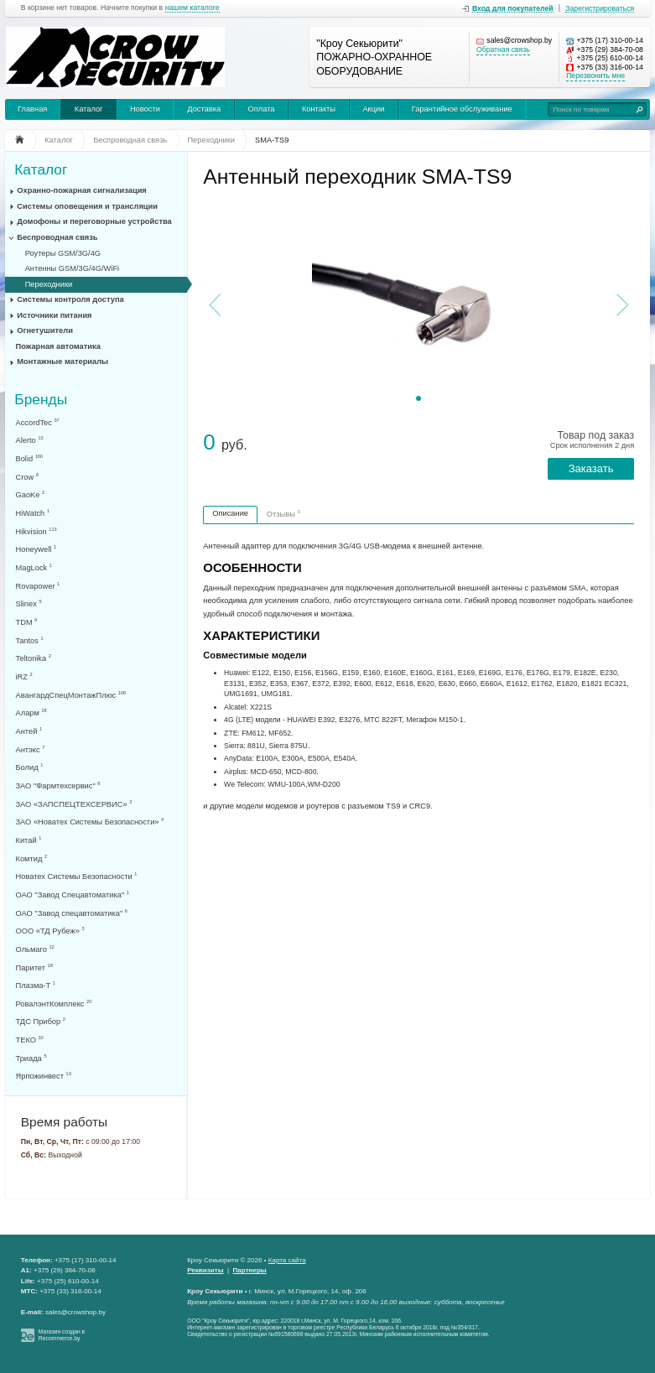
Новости (145, 109)
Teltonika (33, 658)
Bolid (30, 458)
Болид (30, 767)
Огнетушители (45, 330)
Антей (29, 731)
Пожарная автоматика (58, 346)
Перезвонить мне (595, 76)
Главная (32, 109)
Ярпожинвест (43, 1075)
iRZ (24, 676)
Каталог (89, 109)
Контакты (318, 109)
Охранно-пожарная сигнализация (81, 190)
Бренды (40, 399)
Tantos (30, 640)
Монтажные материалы (62, 361)
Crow (27, 476)
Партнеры (250, 1270)
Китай (29, 840)
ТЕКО (30, 1039)
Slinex (29, 603)
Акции (373, 109)
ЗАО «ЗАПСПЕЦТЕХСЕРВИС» (74, 804)
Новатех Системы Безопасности (77, 876)
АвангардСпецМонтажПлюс (71, 695)
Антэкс (30, 749)
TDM (27, 622)
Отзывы (283, 513)
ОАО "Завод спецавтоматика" (71, 913)
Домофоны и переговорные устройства (94, 221)
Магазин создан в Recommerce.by (62, 1335)
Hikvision (36, 531)
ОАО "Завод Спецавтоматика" (72, 894)
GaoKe (30, 494)
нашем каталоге (192, 8)
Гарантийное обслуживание (462, 109)
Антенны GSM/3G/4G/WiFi (72, 268)
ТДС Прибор (40, 1021)
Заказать (591, 468)
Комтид (32, 858)
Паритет (34, 967)
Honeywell (36, 549)
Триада (31, 1058)
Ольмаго (35, 949)
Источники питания (54, 315)
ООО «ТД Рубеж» (50, 930)
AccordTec (38, 422)
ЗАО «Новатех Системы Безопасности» (90, 821)
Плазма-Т (35, 985)
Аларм (31, 712)
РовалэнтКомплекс (54, 1003)
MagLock (34, 567)
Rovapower (38, 585)
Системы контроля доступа (70, 299)
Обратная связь (503, 50)
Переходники (49, 284)
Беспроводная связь (57, 237)
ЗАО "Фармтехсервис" (58, 785)
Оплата (261, 109)
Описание (230, 513)
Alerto (30, 440)
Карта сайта (287, 1260)
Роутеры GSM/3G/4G (63, 253)
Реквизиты (205, 1270)
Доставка (204, 109)
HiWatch (32, 512)
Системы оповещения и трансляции (87, 206)
